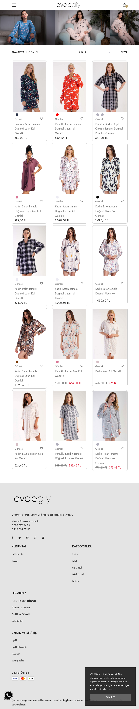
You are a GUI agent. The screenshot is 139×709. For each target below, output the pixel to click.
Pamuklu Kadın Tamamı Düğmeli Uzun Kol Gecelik (28, 128)
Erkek (74, 561)
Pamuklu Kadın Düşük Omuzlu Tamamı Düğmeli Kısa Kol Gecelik (109, 128)
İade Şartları (17, 621)
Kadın (75, 554)
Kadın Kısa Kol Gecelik (108, 371)
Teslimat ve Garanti (21, 607)
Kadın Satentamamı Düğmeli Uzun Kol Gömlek (106, 211)
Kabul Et (110, 697)
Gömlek (33, 52)
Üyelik (14, 640)
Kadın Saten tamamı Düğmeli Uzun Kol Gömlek (66, 211)
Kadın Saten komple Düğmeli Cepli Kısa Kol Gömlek (28, 211)
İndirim (75, 581)
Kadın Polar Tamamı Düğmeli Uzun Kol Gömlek (106, 458)
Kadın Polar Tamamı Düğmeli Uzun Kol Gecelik (26, 293)
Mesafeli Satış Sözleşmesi (24, 600)
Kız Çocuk (77, 567)
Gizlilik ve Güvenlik (21, 614)
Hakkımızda (17, 554)
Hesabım (16, 654)
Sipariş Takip (18, 660)
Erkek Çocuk (78, 574)
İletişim (15, 561)
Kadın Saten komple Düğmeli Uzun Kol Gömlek (66, 293)
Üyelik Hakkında (19, 647)
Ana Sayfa (18, 52)
